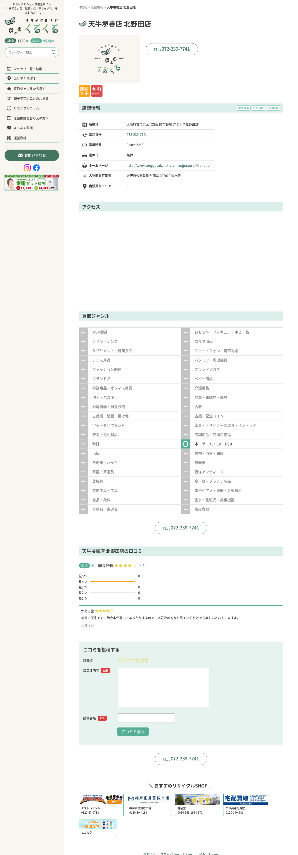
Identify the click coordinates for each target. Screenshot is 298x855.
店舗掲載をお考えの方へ (28, 118)
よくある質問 (20, 127)
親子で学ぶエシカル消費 (28, 98)
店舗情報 (97, 7)
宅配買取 (258, 108)
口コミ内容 (96, 670)
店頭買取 (273, 108)
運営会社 (16, 137)
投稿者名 (95, 718)
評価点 (88, 660)
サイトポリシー (207, 833)
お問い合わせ (32, 155)
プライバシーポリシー (176, 833)
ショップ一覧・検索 (24, 68)
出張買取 (243, 108)
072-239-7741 (176, 48)
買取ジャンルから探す (26, 88)
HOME (83, 7)
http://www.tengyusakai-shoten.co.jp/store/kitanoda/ (168, 165)
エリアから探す (21, 78)
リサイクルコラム (23, 108)
